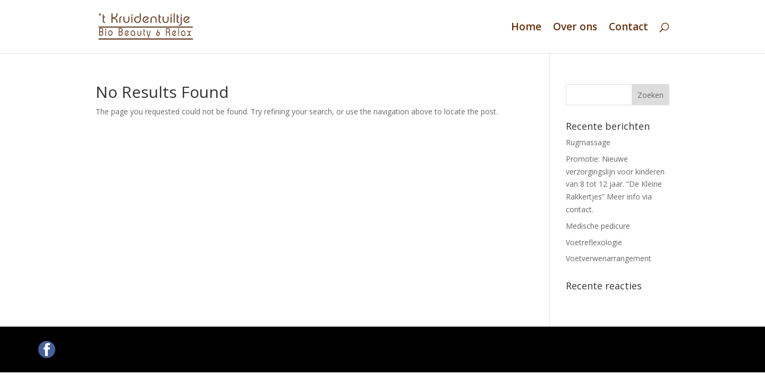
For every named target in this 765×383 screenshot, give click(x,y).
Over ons (575, 28)
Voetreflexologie (594, 242)
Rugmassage (588, 142)
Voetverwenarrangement (608, 258)
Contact (628, 28)
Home (526, 28)
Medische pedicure (598, 226)
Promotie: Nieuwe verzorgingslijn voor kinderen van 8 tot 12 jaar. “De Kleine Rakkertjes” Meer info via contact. (615, 184)
